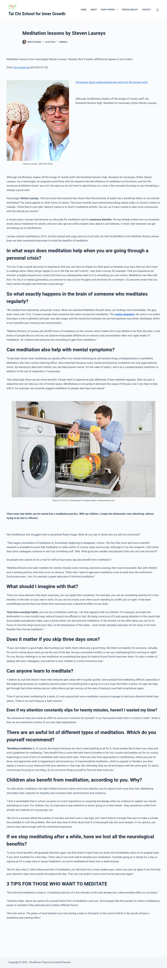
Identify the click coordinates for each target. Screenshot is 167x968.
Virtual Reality (130, 9)
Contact (146, 9)
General (63, 42)
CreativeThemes (62, 962)
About (93, 9)
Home (83, 9)
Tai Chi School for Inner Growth (36, 13)
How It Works (110, 10)
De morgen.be (22, 67)
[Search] (157, 10)
